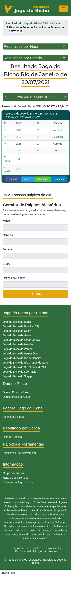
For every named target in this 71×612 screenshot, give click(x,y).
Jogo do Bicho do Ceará (17, 330)
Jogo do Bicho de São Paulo (19, 371)
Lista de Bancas (12, 436)
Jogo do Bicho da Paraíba (18, 344)
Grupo (6, 263)
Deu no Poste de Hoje (16, 392)
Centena (8, 235)
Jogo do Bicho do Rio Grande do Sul (24, 367)
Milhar (6, 220)
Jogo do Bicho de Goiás (17, 335)
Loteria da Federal (13, 416)
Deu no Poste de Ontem (17, 396)
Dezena (7, 249)
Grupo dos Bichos (13, 473)
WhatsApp (42, 179)
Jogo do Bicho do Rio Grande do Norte (25, 362)
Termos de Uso (20, 548)
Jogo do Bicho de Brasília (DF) (21, 326)
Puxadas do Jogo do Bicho (18, 482)
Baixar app (8, 572)
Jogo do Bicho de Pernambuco (21, 353)
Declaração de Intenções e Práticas (36, 551)
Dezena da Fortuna (14, 277)
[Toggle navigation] (63, 8)
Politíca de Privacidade (46, 548)
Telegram (59, 179)
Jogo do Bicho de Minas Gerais (21, 339)
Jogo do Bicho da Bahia (17, 321)
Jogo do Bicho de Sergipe (18, 376)
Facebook (12, 179)
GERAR (35, 294)
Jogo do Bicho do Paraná (18, 348)
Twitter (27, 179)
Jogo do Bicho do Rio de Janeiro (22, 358)
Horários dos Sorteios (15, 477)
